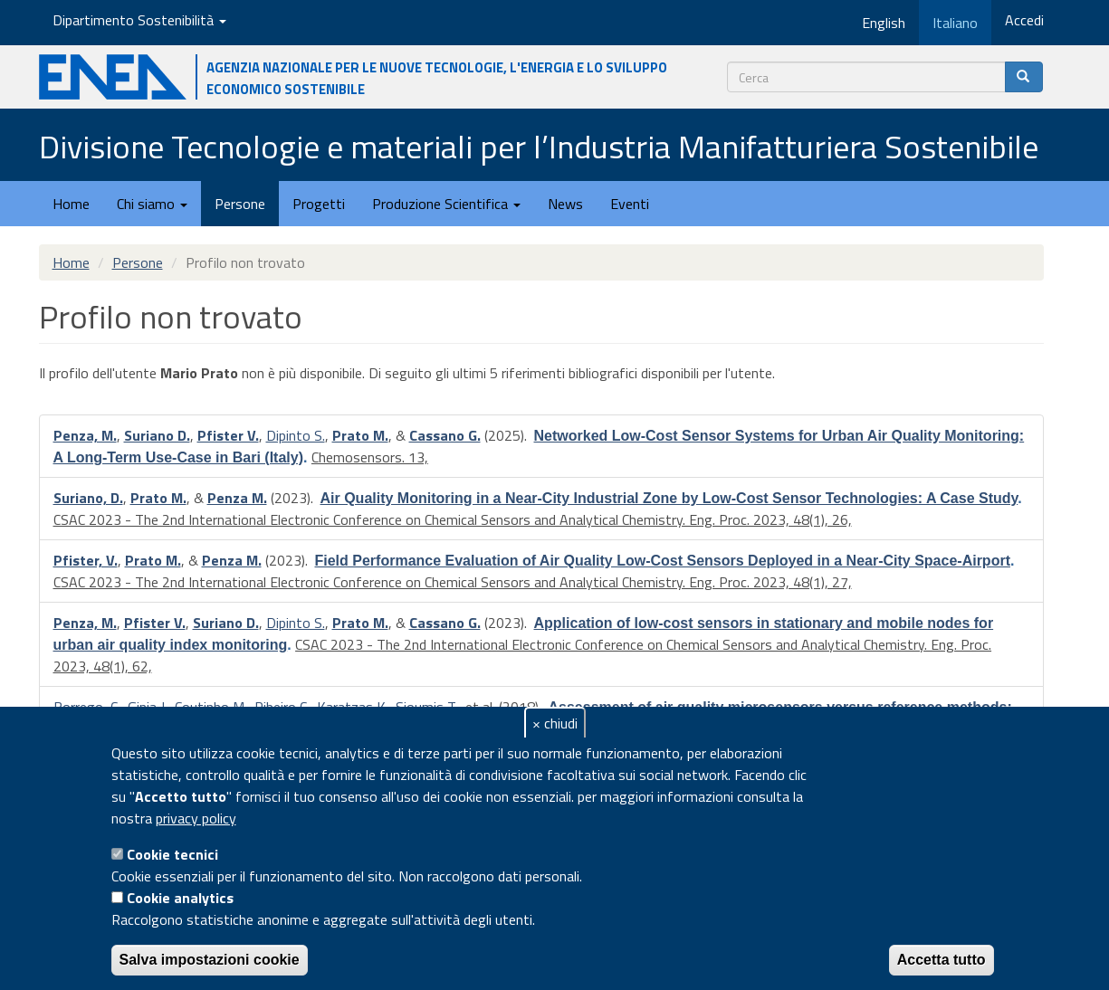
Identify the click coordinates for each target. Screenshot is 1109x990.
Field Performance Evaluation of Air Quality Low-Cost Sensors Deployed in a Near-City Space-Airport (662, 560)
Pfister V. (228, 435)
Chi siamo (152, 203)
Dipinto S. (295, 435)
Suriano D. (157, 435)
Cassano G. (445, 435)
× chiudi (555, 723)
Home (71, 203)
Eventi (629, 203)
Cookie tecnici (172, 854)
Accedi (1024, 20)
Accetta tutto (941, 959)
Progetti (318, 203)
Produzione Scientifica (446, 203)
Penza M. (237, 498)
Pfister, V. (85, 560)
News (565, 203)
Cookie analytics (180, 898)
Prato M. (360, 435)
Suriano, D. (88, 498)
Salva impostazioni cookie (210, 959)
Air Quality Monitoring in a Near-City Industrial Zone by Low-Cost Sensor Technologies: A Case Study (669, 498)
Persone (240, 203)
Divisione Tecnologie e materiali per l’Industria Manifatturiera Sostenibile (538, 146)
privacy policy (196, 818)
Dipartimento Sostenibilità (139, 20)
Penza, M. (85, 435)
